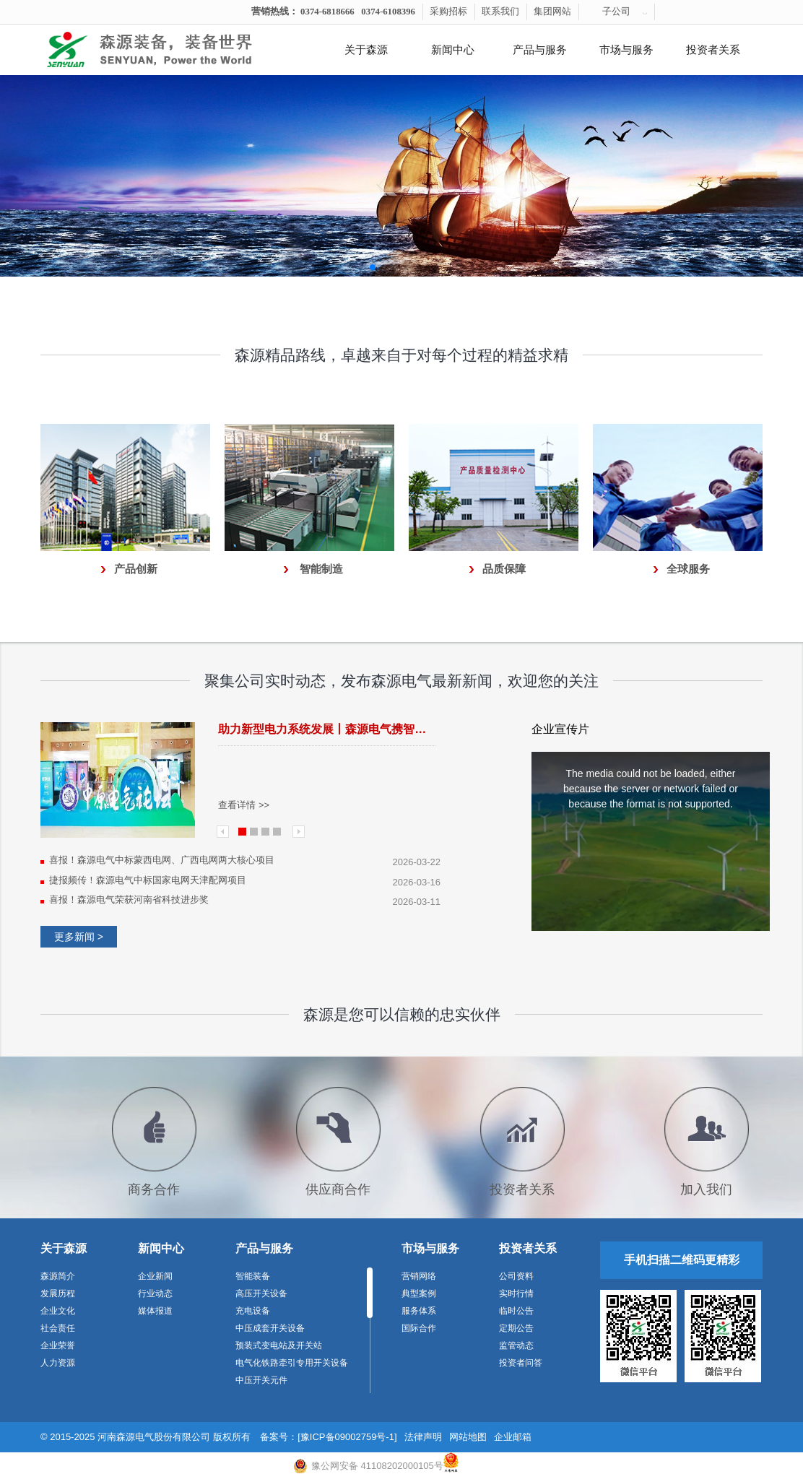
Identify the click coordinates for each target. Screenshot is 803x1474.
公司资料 (516, 1276)
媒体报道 (155, 1311)
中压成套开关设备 (270, 1328)
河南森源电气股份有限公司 (153, 1436)
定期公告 (516, 1328)
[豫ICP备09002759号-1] (347, 1436)
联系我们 (500, 11)
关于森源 (366, 50)
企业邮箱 (512, 1436)
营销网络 (419, 1276)
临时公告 (516, 1311)
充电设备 (252, 1311)
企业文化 (57, 1311)
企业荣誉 (57, 1345)
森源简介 (57, 1276)
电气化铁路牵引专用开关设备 (291, 1363)
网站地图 (468, 1436)
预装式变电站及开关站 (278, 1345)
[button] (373, 267)
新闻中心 (452, 50)
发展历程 (57, 1293)
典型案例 (419, 1293)
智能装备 (252, 1276)
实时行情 (516, 1293)
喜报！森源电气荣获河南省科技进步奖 (129, 899)
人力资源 (57, 1363)
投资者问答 (520, 1363)
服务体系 (419, 1311)
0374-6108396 (388, 11)
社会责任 (57, 1328)
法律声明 (423, 1436)
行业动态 (155, 1293)
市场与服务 (626, 50)
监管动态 (516, 1345)
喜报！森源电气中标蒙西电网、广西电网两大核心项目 (161, 859)
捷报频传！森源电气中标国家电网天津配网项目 (147, 880)
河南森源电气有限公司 (166, 50)
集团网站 (552, 11)
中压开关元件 (261, 1380)
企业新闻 (155, 1276)
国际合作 (419, 1328)
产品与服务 (540, 50)
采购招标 (448, 11)
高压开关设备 (261, 1293)
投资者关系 (713, 50)
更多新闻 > (78, 936)
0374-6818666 (327, 11)
